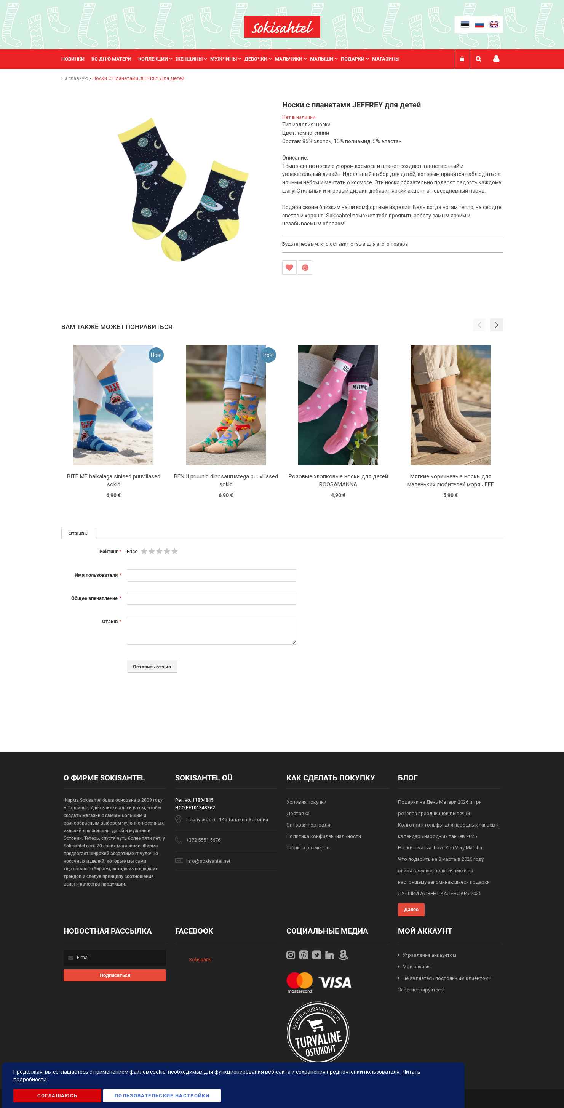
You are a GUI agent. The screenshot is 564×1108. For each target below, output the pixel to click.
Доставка (298, 813)
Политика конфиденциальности (323, 836)
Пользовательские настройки (162, 1095)
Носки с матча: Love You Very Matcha (440, 848)
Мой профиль (496, 59)
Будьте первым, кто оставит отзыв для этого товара (345, 244)
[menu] (234, 59)
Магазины (385, 59)
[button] (496, 324)
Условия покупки (306, 802)
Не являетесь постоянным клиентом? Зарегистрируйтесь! (444, 984)
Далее (411, 909)
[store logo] (282, 27)
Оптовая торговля (308, 825)
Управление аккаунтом (429, 955)
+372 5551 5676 (203, 840)
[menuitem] (76, 59)
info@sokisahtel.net (208, 861)
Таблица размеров (308, 848)
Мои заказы (417, 966)
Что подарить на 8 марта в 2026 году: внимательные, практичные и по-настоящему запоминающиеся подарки (444, 870)
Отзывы (79, 533)
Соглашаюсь (57, 1095)
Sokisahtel (200, 960)
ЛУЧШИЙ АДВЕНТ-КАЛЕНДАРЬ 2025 (439, 893)
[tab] (78, 533)
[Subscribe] (115, 975)
